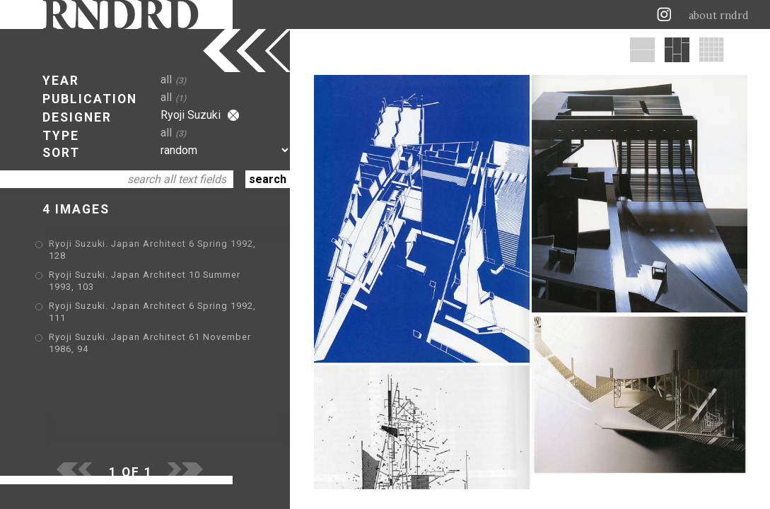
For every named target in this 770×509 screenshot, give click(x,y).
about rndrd (719, 15)
